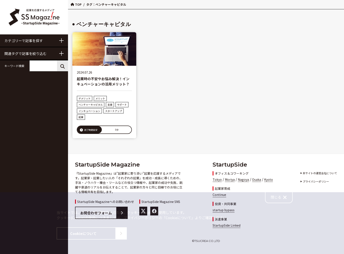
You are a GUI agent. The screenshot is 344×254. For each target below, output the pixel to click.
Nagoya (243, 179)
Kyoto (268, 179)
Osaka (256, 179)
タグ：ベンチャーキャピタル (106, 4)
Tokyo (217, 179)
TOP (76, 4)
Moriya (230, 179)
